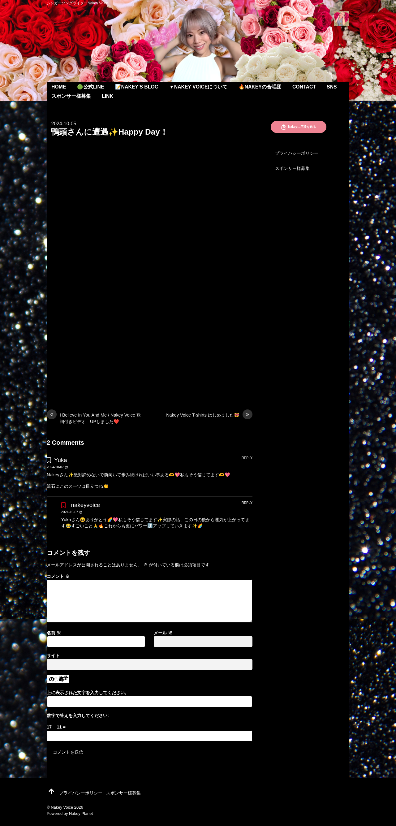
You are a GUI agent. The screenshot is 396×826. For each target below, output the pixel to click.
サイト (53, 655)
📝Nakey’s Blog (136, 86)
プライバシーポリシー (296, 153)
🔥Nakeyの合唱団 (260, 86)
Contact (304, 86)
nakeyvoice (85, 505)
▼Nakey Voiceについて (198, 86)
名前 (54, 632)
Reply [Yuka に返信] (247, 458)
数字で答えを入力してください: (78, 715)
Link (107, 96)
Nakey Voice (62, 807)
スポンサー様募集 (71, 96)
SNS (332, 86)
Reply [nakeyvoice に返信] (247, 502)
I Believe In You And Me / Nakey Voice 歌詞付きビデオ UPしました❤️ (94, 418)
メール (163, 632)
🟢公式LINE (90, 86)
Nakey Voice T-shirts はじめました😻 (209, 415)
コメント (58, 576)
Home (58, 86)
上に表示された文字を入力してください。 (88, 692)
